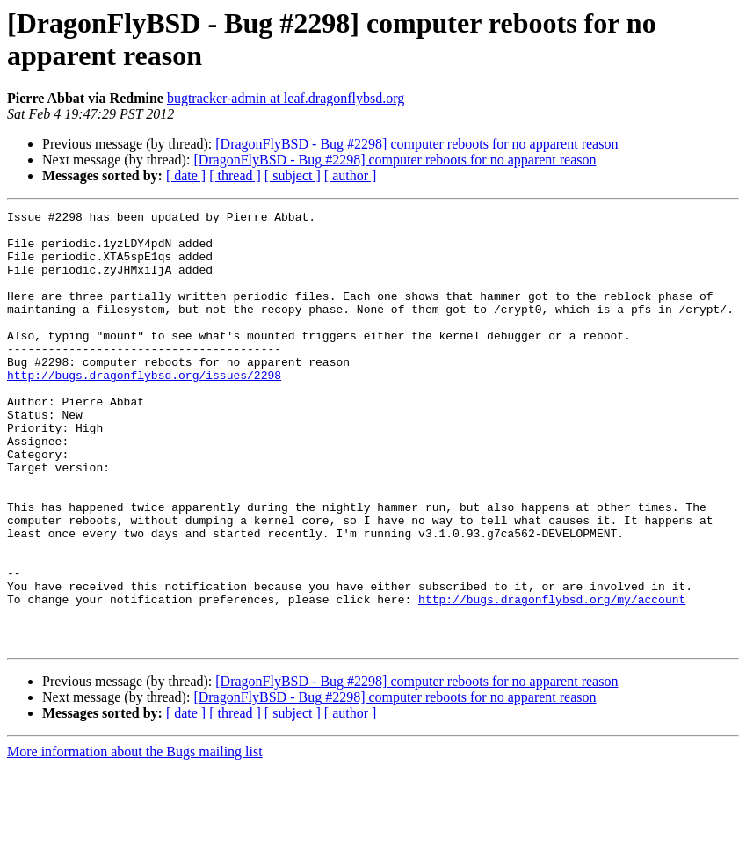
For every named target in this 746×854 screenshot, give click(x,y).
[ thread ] (235, 175)
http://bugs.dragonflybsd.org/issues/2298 (144, 409)
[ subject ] (292, 175)
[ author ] (350, 175)
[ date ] (186, 175)
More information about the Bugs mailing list (135, 838)
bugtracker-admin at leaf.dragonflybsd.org (285, 98)
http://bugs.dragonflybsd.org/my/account (551, 678)
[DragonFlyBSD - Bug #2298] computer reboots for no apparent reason (416, 143)
